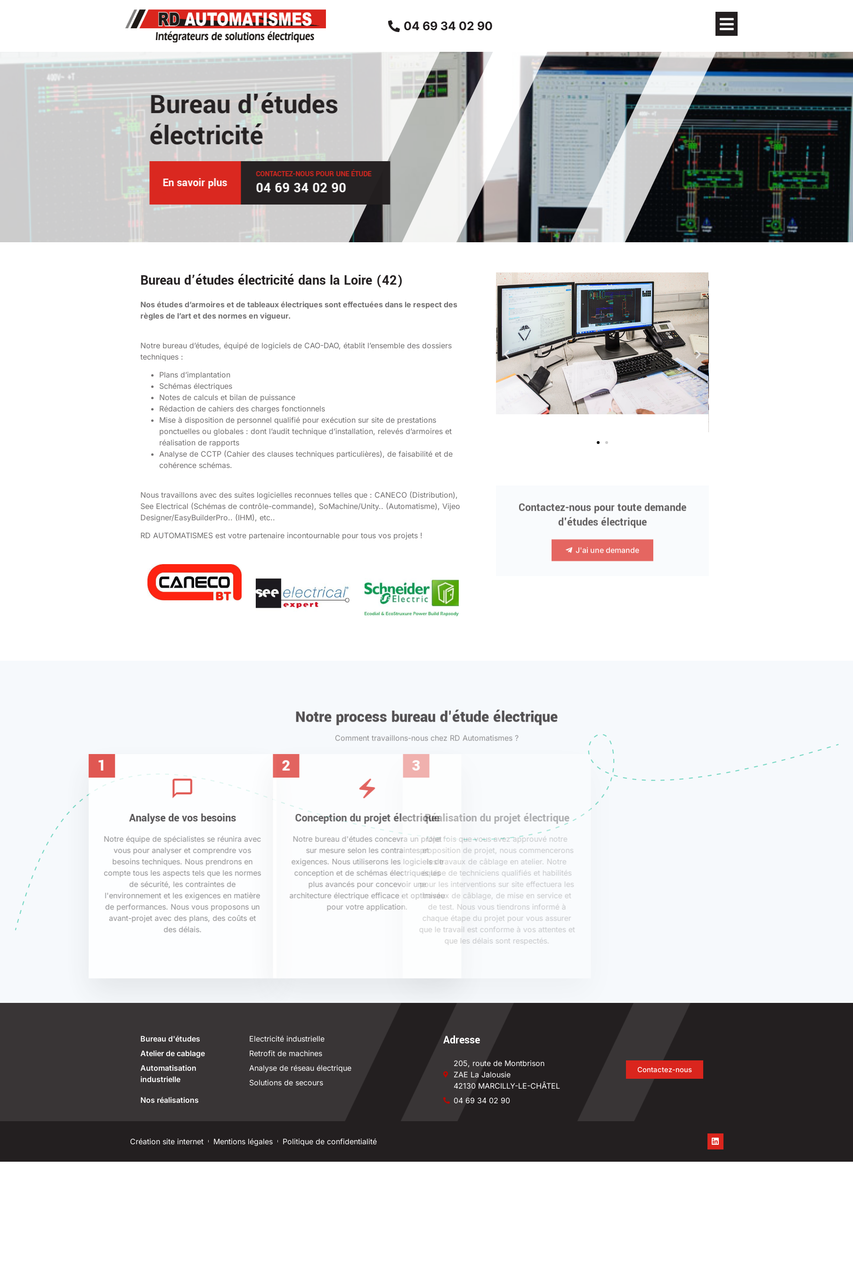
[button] (726, 23)
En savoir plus (317, 182)
